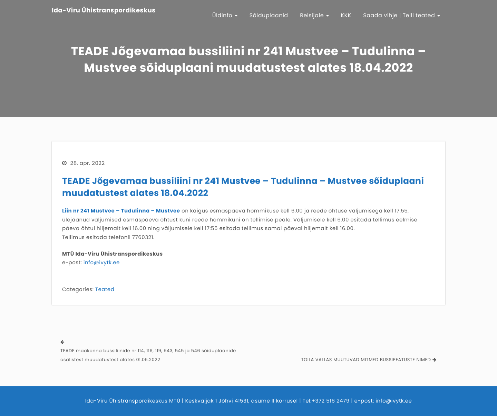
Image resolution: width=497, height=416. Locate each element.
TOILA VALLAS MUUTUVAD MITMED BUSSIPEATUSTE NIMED (366, 359)
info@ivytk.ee (102, 262)
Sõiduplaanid (269, 15)
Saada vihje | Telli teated (401, 15)
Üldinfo (225, 15)
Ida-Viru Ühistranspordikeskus (104, 11)
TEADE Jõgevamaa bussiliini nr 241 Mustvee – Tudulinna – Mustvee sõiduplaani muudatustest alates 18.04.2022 (243, 187)
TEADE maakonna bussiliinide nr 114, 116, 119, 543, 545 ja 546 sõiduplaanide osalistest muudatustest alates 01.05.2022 (148, 355)
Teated (104, 289)
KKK (346, 15)
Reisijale (314, 15)
